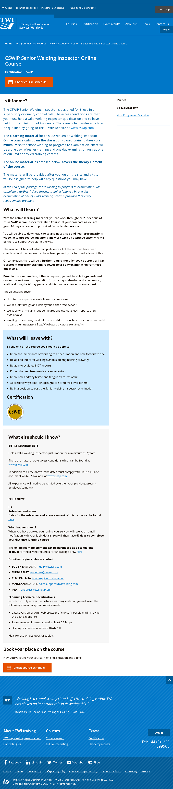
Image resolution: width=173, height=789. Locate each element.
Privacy (7, 771)
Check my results (99, 744)
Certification (90, 24)
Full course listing (57, 744)
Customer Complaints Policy (83, 771)
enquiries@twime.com (44, 572)
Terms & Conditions (111, 771)
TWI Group (164, 9)
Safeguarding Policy (55, 771)
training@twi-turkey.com (48, 578)
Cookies (19, 771)
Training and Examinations (82, 7)
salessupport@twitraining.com (58, 584)
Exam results (111, 24)
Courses (71, 24)
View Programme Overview (133, 115)
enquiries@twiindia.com (36, 589)
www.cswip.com (82, 128)
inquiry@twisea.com (49, 566)
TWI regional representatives (22, 738)
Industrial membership (53, 7)
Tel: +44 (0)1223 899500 (155, 744)
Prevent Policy (34, 771)
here (11, 519)
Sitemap (145, 771)
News (146, 24)
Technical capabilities (27, 7)
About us (131, 24)
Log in (166, 29)
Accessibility (131, 771)
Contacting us (12, 744)
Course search (55, 738)
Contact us (162, 24)
